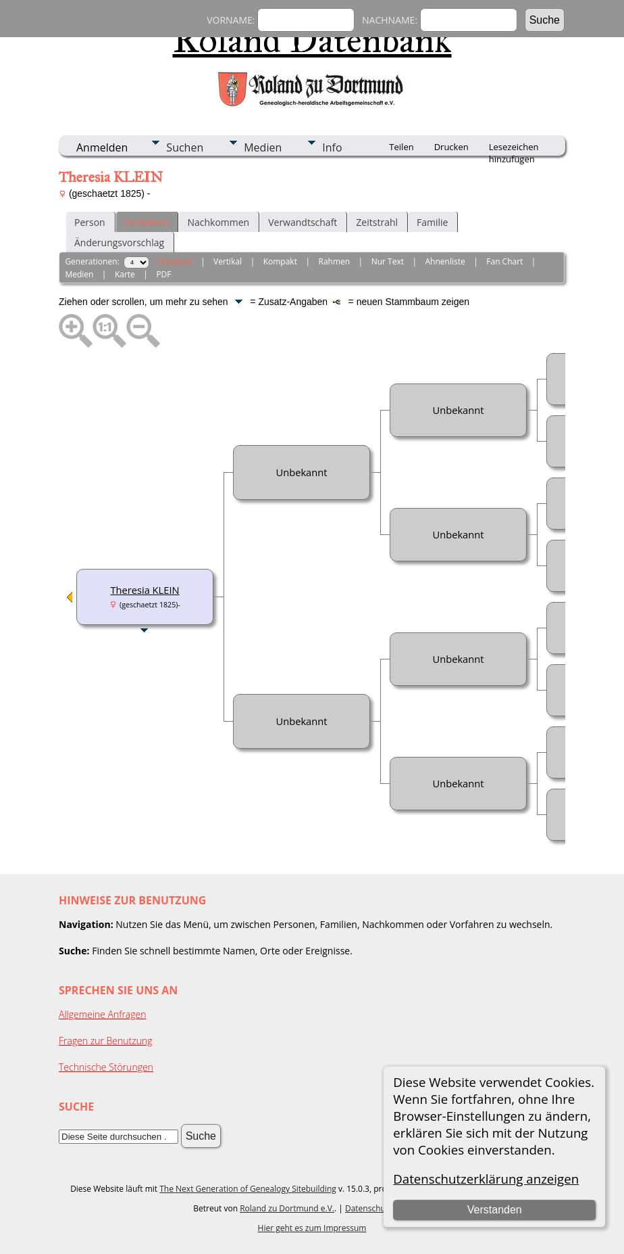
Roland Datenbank (312, 40)
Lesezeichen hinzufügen (514, 148)
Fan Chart (504, 261)
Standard (174, 261)
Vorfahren (146, 222)
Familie (432, 222)
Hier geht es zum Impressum (312, 1228)
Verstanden (494, 1209)
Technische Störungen (106, 1067)
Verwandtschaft (302, 222)
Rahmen (334, 261)
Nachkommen (218, 222)
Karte (125, 274)
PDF (163, 274)
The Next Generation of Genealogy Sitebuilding (247, 1188)
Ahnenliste (445, 261)
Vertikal (227, 261)
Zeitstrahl (377, 222)
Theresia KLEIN (144, 590)
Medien (263, 147)
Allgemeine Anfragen (103, 1014)
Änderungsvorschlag (119, 242)
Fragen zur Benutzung (106, 1040)
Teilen (401, 147)
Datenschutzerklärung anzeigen (486, 1178)
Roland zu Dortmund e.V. (287, 1208)
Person (89, 222)
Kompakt (280, 261)
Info (332, 147)
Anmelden (102, 147)
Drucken (451, 147)
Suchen (184, 147)
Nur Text (387, 261)
